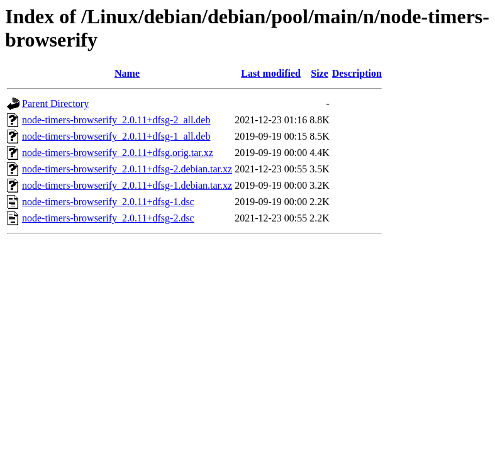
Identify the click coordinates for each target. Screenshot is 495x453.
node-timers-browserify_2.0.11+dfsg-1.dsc (108, 201)
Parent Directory (55, 103)
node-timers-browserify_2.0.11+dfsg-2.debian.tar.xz (127, 169)
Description (357, 73)
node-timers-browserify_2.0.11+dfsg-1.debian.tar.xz (127, 185)
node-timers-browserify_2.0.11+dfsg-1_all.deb (116, 136)
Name (127, 73)
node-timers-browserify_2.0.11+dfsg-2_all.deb (116, 120)
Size (319, 73)
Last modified (271, 73)
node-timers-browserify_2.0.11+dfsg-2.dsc (108, 218)
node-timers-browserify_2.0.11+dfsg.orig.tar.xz (117, 152)
